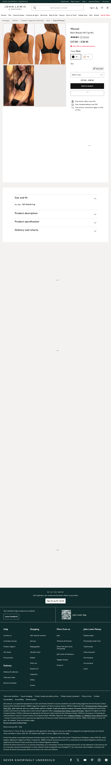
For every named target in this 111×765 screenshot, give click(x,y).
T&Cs (55, 733)
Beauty (61, 15)
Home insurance (89, 652)
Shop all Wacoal (58, 20)
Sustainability (8, 699)
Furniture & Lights (32, 15)
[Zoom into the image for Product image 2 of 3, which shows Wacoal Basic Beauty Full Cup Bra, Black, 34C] (50, 44)
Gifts (91, 15)
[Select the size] (87, 74)
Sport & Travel (71, 15)
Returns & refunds (9, 683)
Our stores (106, 1)
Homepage (5, 20)
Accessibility (19, 699)
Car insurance (88, 663)
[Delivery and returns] (55, 231)
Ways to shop (75, 1)
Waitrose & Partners (64, 641)
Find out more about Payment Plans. (15, 723)
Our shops (7, 652)
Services (33, 641)
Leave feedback (11, 616)
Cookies (97, 696)
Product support (9, 646)
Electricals (43, 15)
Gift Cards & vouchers (38, 635)
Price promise (8, 658)
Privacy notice (86, 696)
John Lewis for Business (65, 654)
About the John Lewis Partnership (65, 647)
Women (4, 15)
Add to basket (87, 86)
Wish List (33, 663)
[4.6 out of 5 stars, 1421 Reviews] (79, 37)
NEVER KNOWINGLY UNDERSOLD (15, 1)
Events (32, 685)
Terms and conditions (11, 696)
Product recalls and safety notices (46, 696)
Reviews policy (31, 699)
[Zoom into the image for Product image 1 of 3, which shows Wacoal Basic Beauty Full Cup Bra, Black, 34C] (18, 44)
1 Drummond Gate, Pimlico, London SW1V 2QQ (68, 711)
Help (84, 1)
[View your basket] (107, 7)
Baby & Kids (53, 15)
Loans (85, 669)
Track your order (9, 677)
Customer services (10, 641)
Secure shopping (26, 696)
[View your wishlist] (101, 7)
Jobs (58, 635)
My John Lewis (65, 1)
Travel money (88, 646)
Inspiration (34, 674)
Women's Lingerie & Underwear (32, 20)
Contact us (7, 635)
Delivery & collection (10, 672)
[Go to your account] (97, 7)
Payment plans (88, 635)
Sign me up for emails (55, 601)
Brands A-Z (34, 669)
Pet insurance (88, 658)
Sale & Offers (105, 15)
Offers (32, 680)
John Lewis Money (94, 1)
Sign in (92, 8)
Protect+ (60, 665)
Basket (32, 658)
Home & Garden (18, 15)
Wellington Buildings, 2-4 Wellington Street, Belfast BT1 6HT (87, 716)
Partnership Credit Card (91, 641)
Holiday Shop (82, 15)
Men (9, 15)
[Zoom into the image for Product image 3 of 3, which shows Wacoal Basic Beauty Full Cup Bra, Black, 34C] (18, 85)
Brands (96, 15)
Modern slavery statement (70, 696)
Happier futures (62, 660)
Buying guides (35, 646)
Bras (48, 20)
